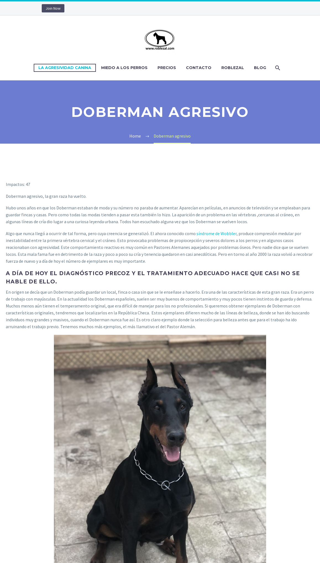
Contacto (198, 67)
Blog (260, 67)
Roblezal (232, 67)
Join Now (53, 8)
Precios (167, 67)
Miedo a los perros (124, 67)
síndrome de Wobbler (216, 233)
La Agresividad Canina (64, 67)
